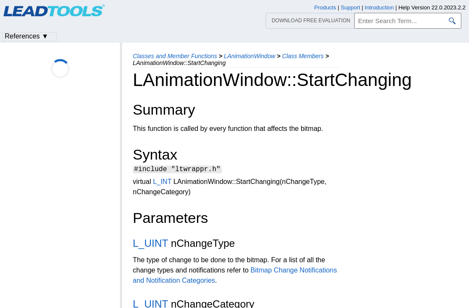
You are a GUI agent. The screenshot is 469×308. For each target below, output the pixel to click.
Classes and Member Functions (175, 56)
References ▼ (26, 36)
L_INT (162, 183)
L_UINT (150, 244)
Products (325, 7)
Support (350, 7)
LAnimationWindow (249, 56)
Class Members (303, 56)
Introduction (379, 7)
